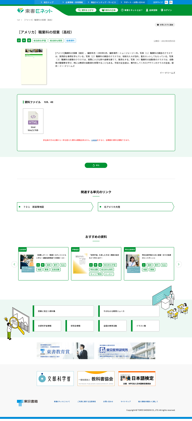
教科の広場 (108, 10)
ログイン (166, 10)
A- (166, 2)
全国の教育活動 (113, 333)
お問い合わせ (117, 403)
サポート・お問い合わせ (133, 2)
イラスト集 (143, 333)
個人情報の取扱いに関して (163, 403)
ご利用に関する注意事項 (92, 403)
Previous (13, 270)
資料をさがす (86, 10)
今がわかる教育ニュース (117, 318)
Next (179, 270)
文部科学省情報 (47, 333)
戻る (96, 168)
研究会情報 (78, 333)
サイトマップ (137, 403)
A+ (171, 2)
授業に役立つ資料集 (49, 318)
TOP (19, 19)
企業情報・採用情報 (73, 2)
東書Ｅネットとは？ (132, 10)
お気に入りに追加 (164, 25)
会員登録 (151, 10)
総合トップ (47, 2)
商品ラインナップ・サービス (102, 2)
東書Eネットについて (64, 403)
